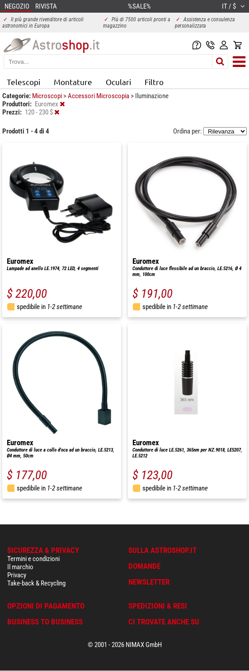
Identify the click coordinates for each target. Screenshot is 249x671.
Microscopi (47, 96)
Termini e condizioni (33, 559)
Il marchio (20, 567)
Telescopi (23, 81)
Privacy (16, 575)
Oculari (118, 81)
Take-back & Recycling (36, 583)
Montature (73, 81)
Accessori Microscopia (99, 96)
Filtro (154, 81)
